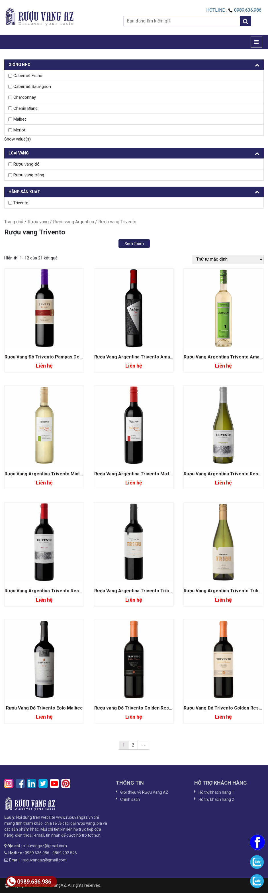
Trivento (20, 202)
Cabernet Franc (27, 75)
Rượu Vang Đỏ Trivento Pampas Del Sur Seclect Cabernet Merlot (74, 357)
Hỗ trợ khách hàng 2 (216, 799)
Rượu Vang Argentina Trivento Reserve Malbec (55, 590)
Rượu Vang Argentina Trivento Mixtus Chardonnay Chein (65, 474)
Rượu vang (38, 221)
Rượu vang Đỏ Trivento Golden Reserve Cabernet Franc (154, 708)
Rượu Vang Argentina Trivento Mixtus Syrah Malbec (149, 474)
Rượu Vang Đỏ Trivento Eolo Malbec (44, 708)
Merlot (19, 130)
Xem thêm (134, 243)
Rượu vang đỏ (26, 164)
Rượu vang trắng (28, 175)
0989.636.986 (29, 881)
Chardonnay (24, 97)
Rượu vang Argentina (73, 221)
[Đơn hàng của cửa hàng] (228, 259)
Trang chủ (13, 221)
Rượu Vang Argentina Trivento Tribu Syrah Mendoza (150, 590)
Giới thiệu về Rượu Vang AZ (144, 792)
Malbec (20, 119)
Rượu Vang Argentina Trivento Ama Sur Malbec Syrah (151, 357)
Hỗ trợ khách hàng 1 (216, 792)
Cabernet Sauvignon (32, 86)
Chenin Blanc (25, 108)
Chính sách (130, 799)
